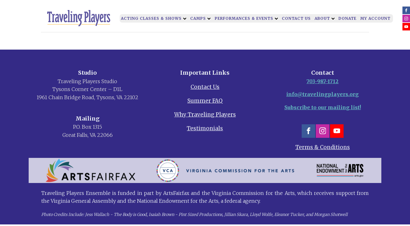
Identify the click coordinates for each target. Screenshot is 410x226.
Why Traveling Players (205, 114)
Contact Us (296, 18)
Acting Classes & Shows (153, 18)
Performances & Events (246, 18)
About (325, 18)
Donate (347, 18)
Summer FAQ (205, 100)
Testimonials (205, 128)
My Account (375, 18)
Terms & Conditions (322, 147)
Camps (200, 18)
